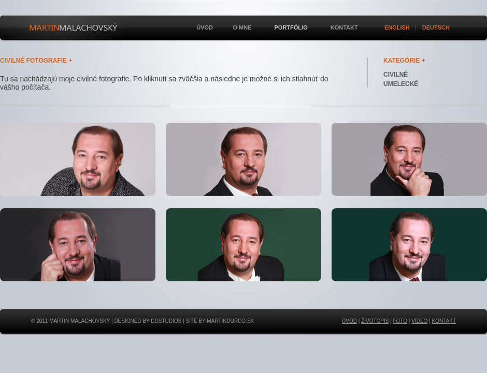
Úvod (204, 27)
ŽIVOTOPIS (375, 321)
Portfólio (290, 27)
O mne (241, 27)
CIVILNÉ (395, 74)
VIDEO (419, 321)
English (397, 27)
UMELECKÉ (400, 84)
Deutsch (436, 27)
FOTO (400, 321)
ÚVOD (349, 321)
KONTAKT (444, 321)
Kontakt (344, 27)
